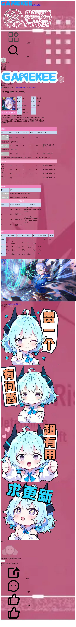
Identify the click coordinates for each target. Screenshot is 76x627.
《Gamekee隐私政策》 (20, 87)
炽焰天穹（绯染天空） (14, 304)
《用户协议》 (33, 87)
